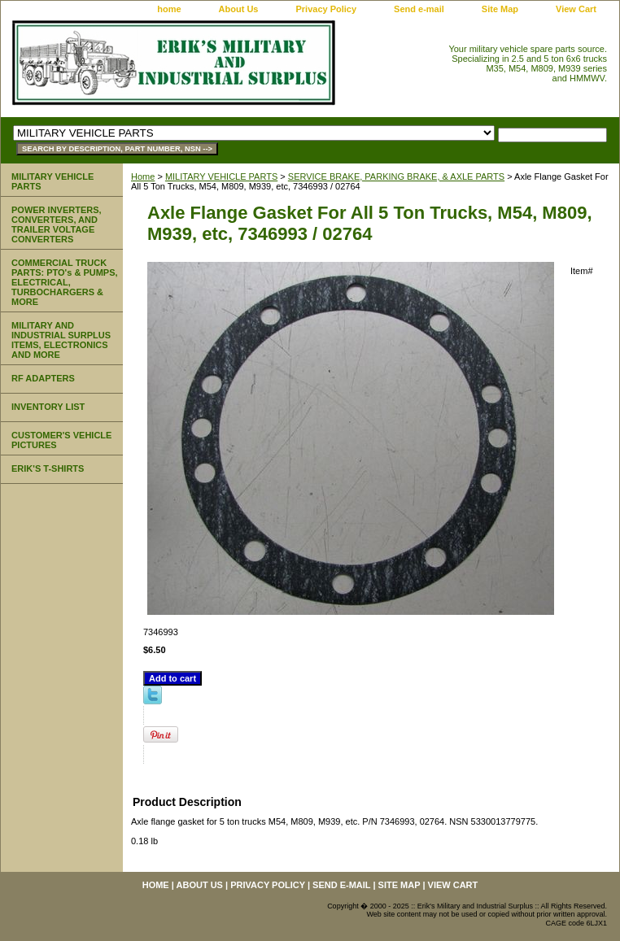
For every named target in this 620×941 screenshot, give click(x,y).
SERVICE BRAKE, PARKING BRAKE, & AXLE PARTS (396, 176)
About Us (239, 9)
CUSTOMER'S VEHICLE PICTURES (61, 440)
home (169, 9)
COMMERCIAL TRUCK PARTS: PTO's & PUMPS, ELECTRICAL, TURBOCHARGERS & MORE (64, 282)
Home (143, 176)
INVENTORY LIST (48, 407)
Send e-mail (419, 9)
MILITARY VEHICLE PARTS (221, 176)
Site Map (500, 9)
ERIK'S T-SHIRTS (47, 468)
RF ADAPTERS (43, 378)
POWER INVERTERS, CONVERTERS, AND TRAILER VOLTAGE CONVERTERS (56, 224)
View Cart (576, 9)
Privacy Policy (325, 9)
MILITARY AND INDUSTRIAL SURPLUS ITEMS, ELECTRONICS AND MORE (61, 339)
